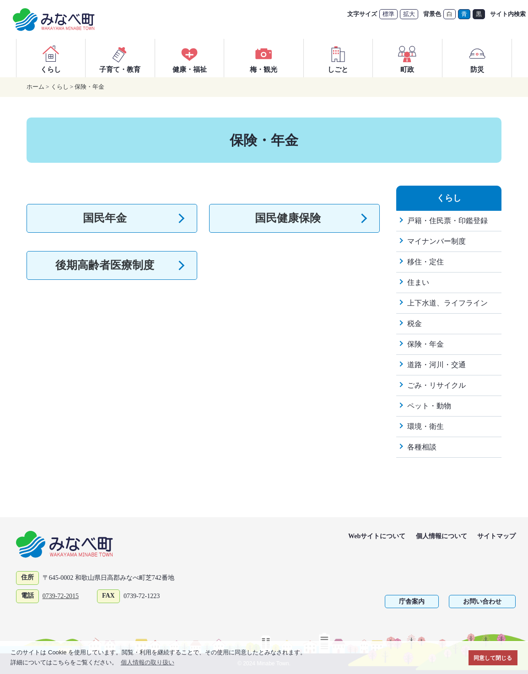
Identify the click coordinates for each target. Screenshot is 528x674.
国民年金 (105, 218)
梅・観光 (263, 58)
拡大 (409, 14)
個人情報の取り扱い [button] (147, 662)
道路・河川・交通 (436, 365)
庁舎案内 (412, 601)
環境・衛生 (425, 426)
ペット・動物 (429, 406)
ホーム (35, 86)
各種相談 (421, 447)
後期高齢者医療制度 (104, 265)
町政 (407, 58)
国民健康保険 (288, 218)
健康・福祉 (189, 58)
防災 (477, 58)
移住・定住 (425, 262)
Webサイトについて (376, 536)
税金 (414, 323)
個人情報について (441, 536)
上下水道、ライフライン (447, 303)
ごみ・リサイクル (436, 385)
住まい (418, 282)
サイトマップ (496, 536)
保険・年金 (89, 86)
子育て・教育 (119, 58)
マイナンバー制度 (436, 241)
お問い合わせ (482, 601)
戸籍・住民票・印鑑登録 (447, 221)
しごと (338, 58)
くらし (50, 58)
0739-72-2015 (61, 596)
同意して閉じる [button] (493, 658)
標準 (388, 14)
